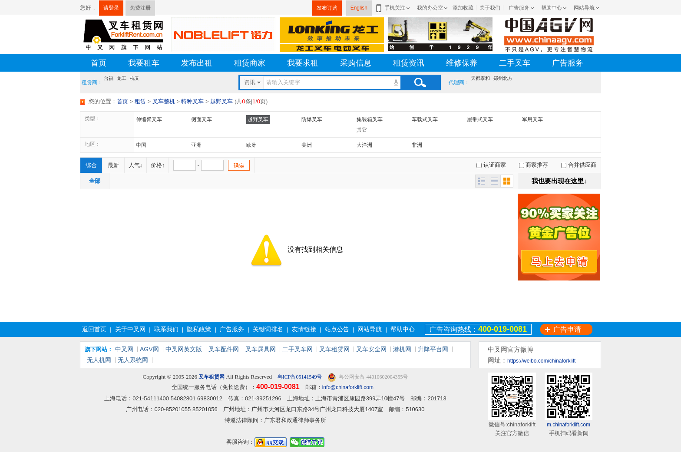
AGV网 (149, 349)
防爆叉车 (311, 119)
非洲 (417, 145)
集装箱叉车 (370, 119)
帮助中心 (551, 8)
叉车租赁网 (334, 349)
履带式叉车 (480, 119)
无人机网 (99, 359)
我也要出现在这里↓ (559, 181)
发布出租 (196, 63)
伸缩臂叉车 (149, 119)
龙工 (121, 78)
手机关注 (393, 8)
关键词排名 (268, 329)
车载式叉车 (425, 119)
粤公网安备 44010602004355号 (367, 377)
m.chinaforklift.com (568, 425)
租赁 (140, 101)
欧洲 (251, 145)
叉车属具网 (260, 349)
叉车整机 (163, 101)
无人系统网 (133, 359)
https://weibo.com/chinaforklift (541, 361)
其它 (362, 130)
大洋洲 (364, 145)
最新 (113, 165)
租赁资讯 (408, 63)
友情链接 (304, 329)
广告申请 (567, 329)
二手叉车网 (297, 349)
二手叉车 (514, 63)
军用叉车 (532, 119)
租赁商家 (249, 63)
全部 (94, 181)
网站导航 (584, 8)
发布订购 (327, 8)
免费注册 (140, 8)
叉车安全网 (371, 349)
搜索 (420, 82)
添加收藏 (463, 8)
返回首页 (94, 329)
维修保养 (461, 63)
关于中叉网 (130, 329)
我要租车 (143, 63)
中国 (141, 145)
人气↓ (136, 165)
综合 (91, 165)
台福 (108, 78)
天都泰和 (480, 78)
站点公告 (337, 329)
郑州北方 (502, 78)
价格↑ (158, 165)
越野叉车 (221, 101)
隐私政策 (199, 329)
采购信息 (355, 63)
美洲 (306, 145)
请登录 (111, 8)
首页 (98, 63)
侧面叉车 (201, 119)
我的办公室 (430, 8)
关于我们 (489, 8)
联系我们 (166, 329)
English (358, 8)
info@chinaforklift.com (348, 387)
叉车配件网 (223, 349)
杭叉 (134, 78)
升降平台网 (433, 349)
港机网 (402, 349)
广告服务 (519, 8)
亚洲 (196, 145)
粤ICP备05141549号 (299, 377)
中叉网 (124, 349)
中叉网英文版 (183, 349)
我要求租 (302, 63)
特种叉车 (192, 101)
